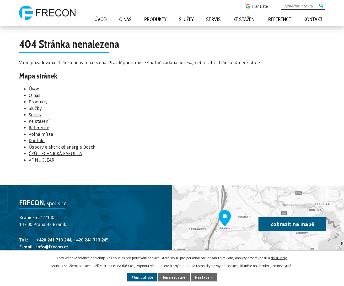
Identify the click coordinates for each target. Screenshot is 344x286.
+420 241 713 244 (53, 240)
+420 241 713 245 (91, 240)
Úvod (101, 19)
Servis (213, 19)
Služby (186, 19)
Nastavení (204, 277)
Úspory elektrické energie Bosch (62, 147)
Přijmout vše (142, 277)
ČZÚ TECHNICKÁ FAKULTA (55, 153)
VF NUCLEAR (41, 160)
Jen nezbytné (174, 277)
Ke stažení (244, 19)
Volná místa (41, 134)
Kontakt (312, 19)
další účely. (279, 258)
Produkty (155, 19)
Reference (279, 19)
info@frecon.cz (52, 247)
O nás (125, 19)
